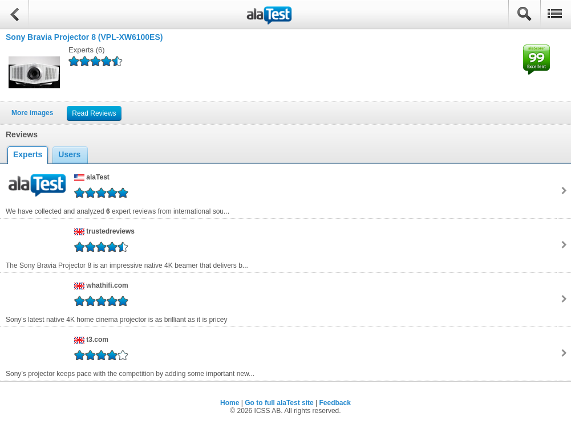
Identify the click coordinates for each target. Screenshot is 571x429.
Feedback (335, 403)
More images (32, 113)
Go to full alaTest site (279, 403)
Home (229, 403)
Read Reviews (94, 113)
